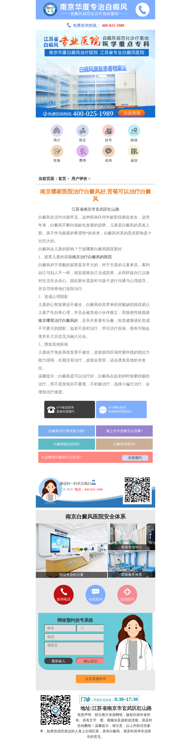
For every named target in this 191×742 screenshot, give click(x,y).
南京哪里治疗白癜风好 (58, 320)
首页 (62, 179)
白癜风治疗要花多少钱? (66, 431)
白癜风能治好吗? (67, 444)
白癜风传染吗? (124, 444)
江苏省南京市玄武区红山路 (95, 209)
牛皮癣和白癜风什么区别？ (62, 457)
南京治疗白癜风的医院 (92, 257)
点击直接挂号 (95, 679)
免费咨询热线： (95, 25)
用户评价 (79, 179)
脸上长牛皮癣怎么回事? (124, 431)
